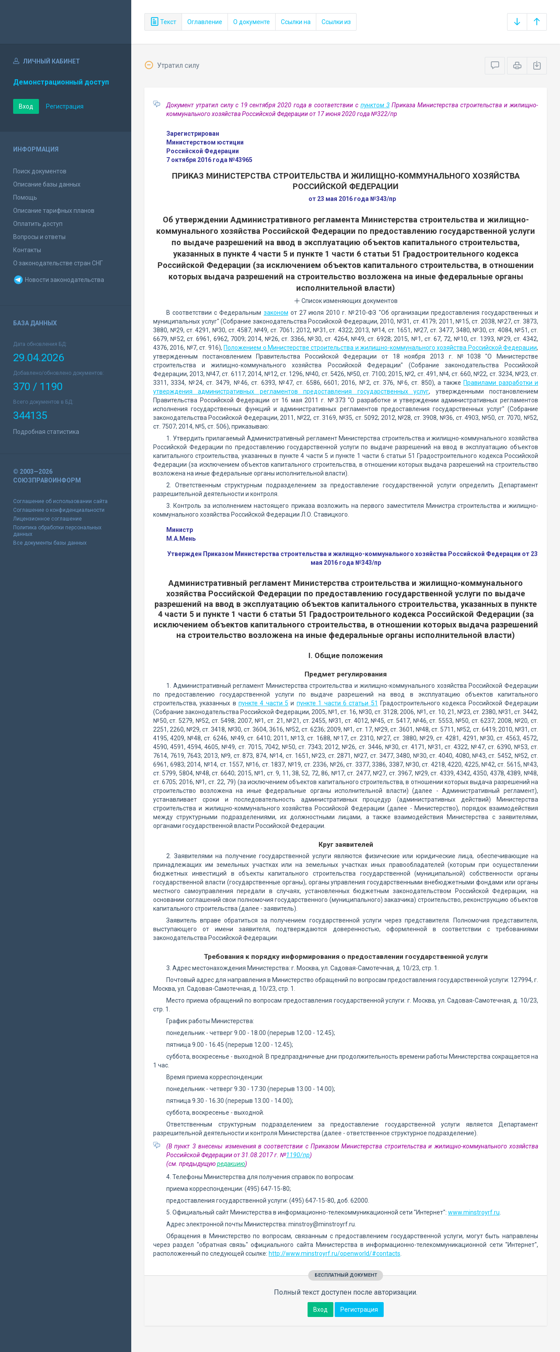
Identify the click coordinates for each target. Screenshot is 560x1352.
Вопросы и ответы (39, 236)
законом (276, 312)
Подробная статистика (46, 431)
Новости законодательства (58, 280)
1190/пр (298, 1154)
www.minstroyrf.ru (474, 1212)
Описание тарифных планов (53, 210)
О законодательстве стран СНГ (58, 263)
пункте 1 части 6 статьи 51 (337, 703)
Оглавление (204, 21)
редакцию (231, 1163)
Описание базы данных (46, 184)
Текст (163, 22)
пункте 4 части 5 (263, 703)
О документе (251, 21)
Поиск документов (39, 171)
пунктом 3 (375, 105)
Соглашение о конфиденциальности (59, 510)
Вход (26, 106)
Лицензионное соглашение (47, 519)
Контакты (27, 250)
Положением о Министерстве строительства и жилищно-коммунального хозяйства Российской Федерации (380, 347)
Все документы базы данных (50, 543)
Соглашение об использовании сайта (60, 501)
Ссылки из (336, 21)
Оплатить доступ (38, 223)
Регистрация (65, 106)
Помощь (25, 197)
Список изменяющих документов (346, 300)
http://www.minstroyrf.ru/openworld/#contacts (334, 1253)
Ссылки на (296, 21)
